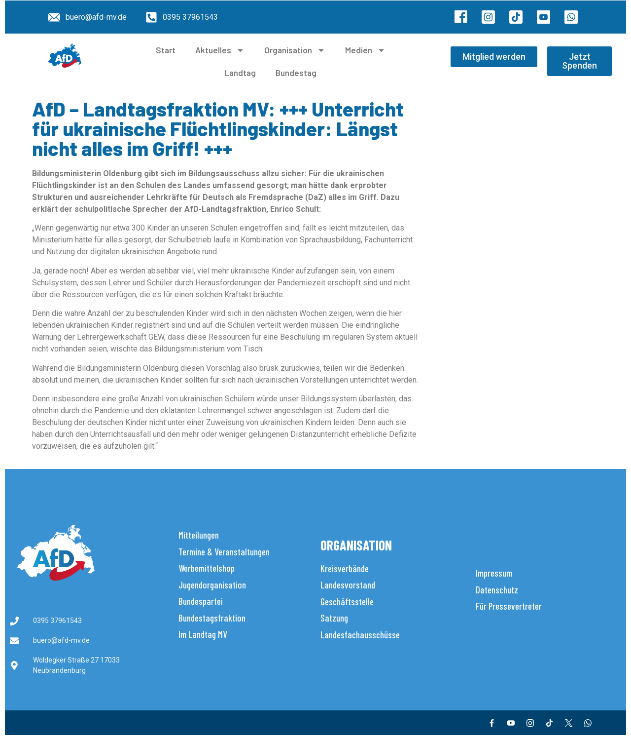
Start (165, 50)
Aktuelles (220, 50)
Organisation (294, 50)
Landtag (240, 73)
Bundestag (296, 73)
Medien (365, 50)
